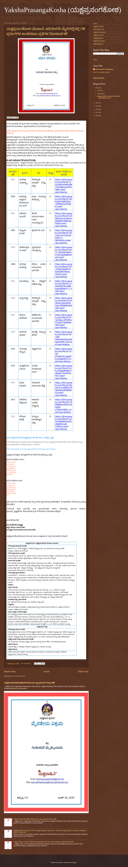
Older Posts (83, 671)
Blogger (74, 862)
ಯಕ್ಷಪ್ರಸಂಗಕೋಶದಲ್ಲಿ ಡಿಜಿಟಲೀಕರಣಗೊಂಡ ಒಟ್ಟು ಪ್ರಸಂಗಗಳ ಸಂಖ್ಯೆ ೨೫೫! (29, 683)
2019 (97, 106)
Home (46, 671)
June (99, 90)
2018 (97, 109)
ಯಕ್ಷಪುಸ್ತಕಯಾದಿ (98, 38)
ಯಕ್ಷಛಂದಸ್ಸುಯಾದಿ (99, 41)
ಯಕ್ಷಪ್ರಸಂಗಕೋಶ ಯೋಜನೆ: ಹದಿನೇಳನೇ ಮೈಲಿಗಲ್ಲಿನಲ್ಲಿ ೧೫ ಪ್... (108, 97)
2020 (97, 103)
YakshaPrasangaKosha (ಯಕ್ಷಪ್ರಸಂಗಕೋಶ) (62, 10)
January (100, 93)
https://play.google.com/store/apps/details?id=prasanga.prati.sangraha (31, 449)
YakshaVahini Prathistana (104, 69)
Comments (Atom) (19, 676)
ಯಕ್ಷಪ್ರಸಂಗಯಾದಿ (98, 35)
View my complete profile (101, 72)
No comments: (26, 663)
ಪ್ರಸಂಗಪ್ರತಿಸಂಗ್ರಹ (98, 29)
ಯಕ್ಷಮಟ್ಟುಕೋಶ (98, 44)
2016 (97, 115)
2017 (97, 112)
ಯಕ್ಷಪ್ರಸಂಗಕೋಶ (98, 26)
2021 (97, 88)
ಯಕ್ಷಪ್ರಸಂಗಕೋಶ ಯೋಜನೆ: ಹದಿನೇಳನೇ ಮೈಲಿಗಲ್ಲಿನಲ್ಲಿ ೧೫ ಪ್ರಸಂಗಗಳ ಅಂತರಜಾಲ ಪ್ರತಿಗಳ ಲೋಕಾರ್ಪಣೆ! (43, 842)
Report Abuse (98, 78)
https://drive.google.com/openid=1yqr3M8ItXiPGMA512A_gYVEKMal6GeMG (11, 468)
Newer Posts (10, 671)
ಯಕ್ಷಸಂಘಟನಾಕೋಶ (99, 32)
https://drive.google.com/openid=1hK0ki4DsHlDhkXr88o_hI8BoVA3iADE (11, 489)
